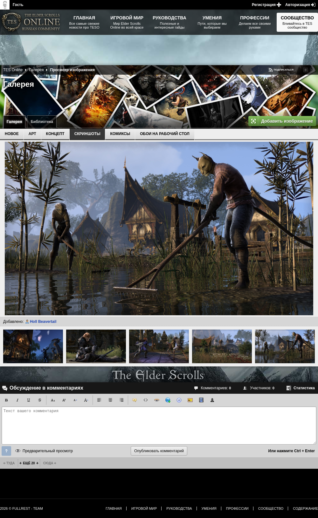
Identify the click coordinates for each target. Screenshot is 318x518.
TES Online (13, 70)
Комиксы (120, 134)
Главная (113, 508)
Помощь (6, 451)
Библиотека (42, 121)
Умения (209, 508)
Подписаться (284, 69)
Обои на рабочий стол (164, 134)
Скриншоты (87, 134)
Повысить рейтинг (305, 69)
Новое (12, 134)
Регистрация (264, 5)
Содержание (305, 508)
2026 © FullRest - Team (21, 508)
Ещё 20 (29, 463)
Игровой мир (144, 508)
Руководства (179, 508)
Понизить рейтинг (312, 69)
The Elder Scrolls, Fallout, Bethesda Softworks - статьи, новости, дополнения (32, 22)
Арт (32, 134)
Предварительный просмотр (48, 451)
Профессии (237, 508)
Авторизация (297, 5)
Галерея (14, 121)
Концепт (55, 134)
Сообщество (271, 508)
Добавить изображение (287, 121)
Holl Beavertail (43, 321)
